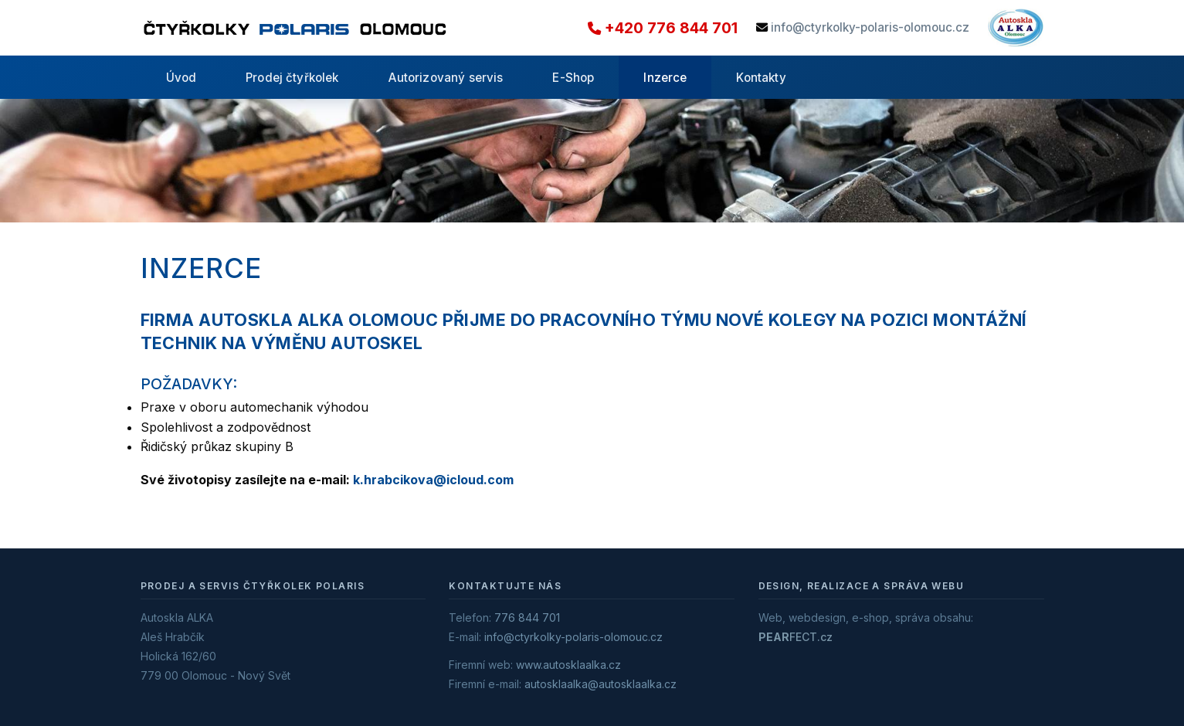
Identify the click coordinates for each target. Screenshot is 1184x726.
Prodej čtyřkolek (292, 77)
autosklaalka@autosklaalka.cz (600, 683)
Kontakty (760, 77)
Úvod (181, 77)
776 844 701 (527, 617)
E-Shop (573, 77)
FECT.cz (795, 636)
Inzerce (665, 77)
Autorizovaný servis (446, 77)
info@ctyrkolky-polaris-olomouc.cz (870, 27)
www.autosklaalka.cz (568, 664)
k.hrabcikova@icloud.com (433, 479)
